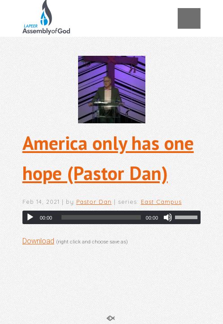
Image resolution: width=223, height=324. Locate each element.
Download (38, 241)
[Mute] (167, 217)
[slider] (101, 217)
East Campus (161, 201)
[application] (111, 217)
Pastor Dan (94, 201)
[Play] (30, 217)
